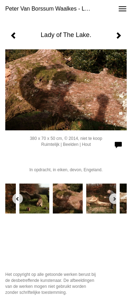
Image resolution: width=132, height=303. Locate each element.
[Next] (114, 198)
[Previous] (17, 198)
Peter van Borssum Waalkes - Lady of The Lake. (50, 9)
